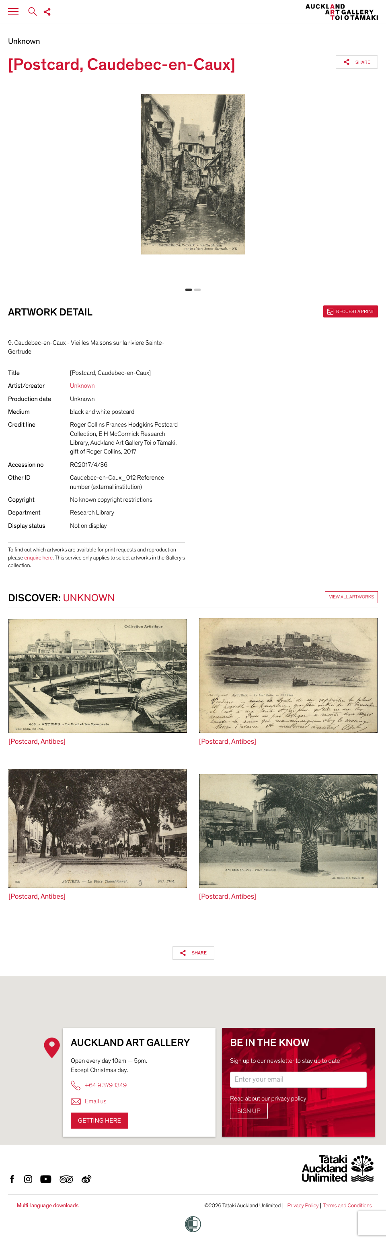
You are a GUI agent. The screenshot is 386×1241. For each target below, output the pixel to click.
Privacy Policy (302, 1205)
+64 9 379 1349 (99, 1085)
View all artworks (351, 597)
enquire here (38, 558)
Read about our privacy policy (268, 1098)
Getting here (99, 1120)
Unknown (24, 42)
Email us (89, 1102)
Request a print (350, 311)
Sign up (249, 1111)
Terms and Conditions (347, 1205)
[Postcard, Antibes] (37, 742)
